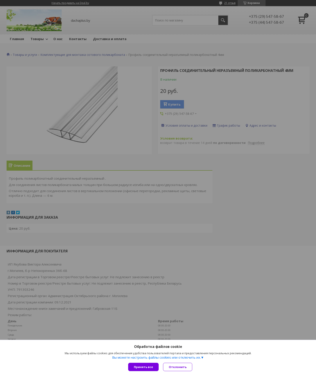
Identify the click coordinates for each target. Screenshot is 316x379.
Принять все (143, 367)
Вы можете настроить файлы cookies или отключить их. (156, 357)
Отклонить (178, 367)
